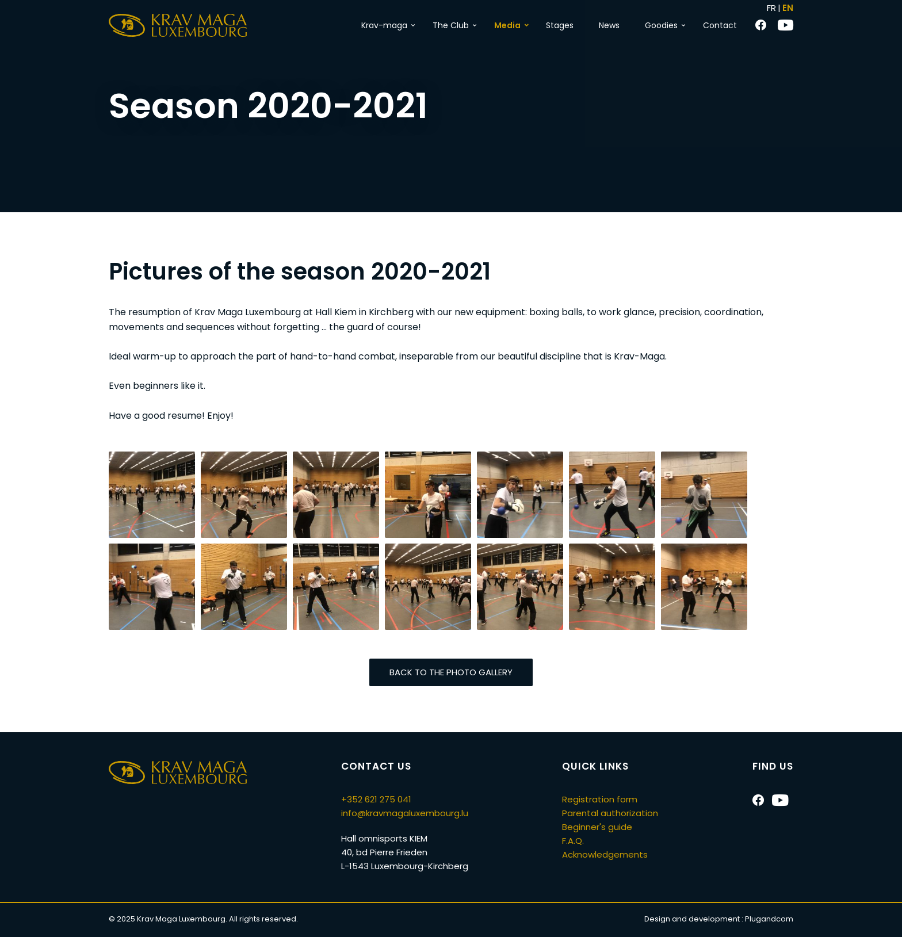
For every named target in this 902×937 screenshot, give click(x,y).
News (609, 25)
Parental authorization (610, 813)
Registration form (599, 799)
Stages (560, 25)
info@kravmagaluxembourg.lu (404, 813)
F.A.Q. (573, 841)
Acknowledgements (605, 854)
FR (771, 8)
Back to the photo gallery (451, 672)
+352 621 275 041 (376, 799)
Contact (720, 25)
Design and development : (718, 918)
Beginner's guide (597, 827)
